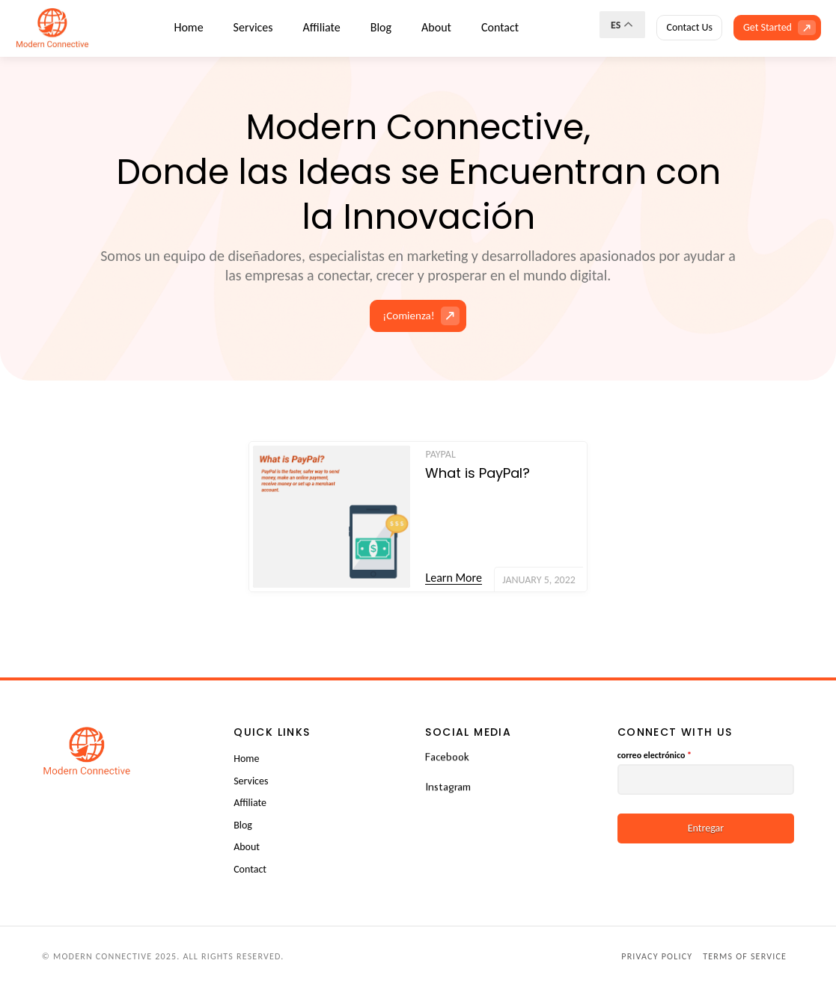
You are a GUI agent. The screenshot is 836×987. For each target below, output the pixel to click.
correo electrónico (654, 755)
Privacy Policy (656, 956)
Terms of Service (745, 956)
